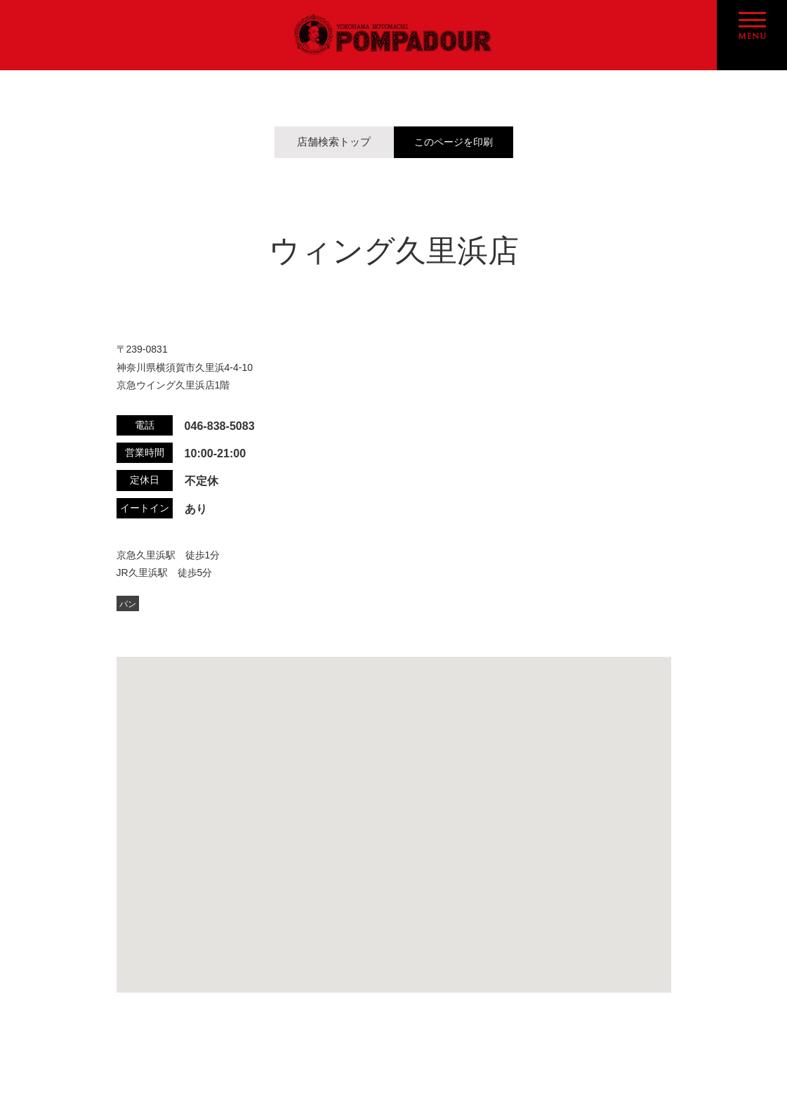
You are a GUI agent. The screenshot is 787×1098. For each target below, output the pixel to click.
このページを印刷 (453, 142)
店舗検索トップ (334, 142)
